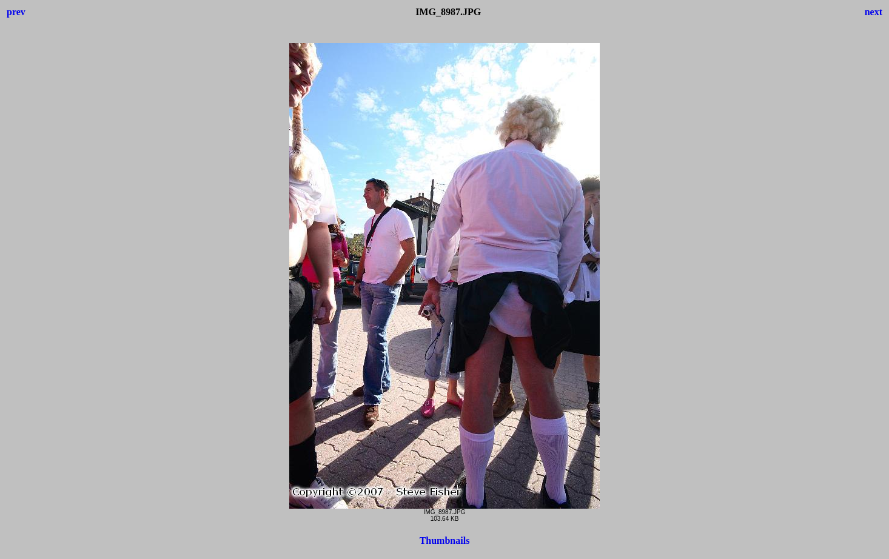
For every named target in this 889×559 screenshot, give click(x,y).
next (873, 12)
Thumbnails (445, 540)
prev (16, 12)
